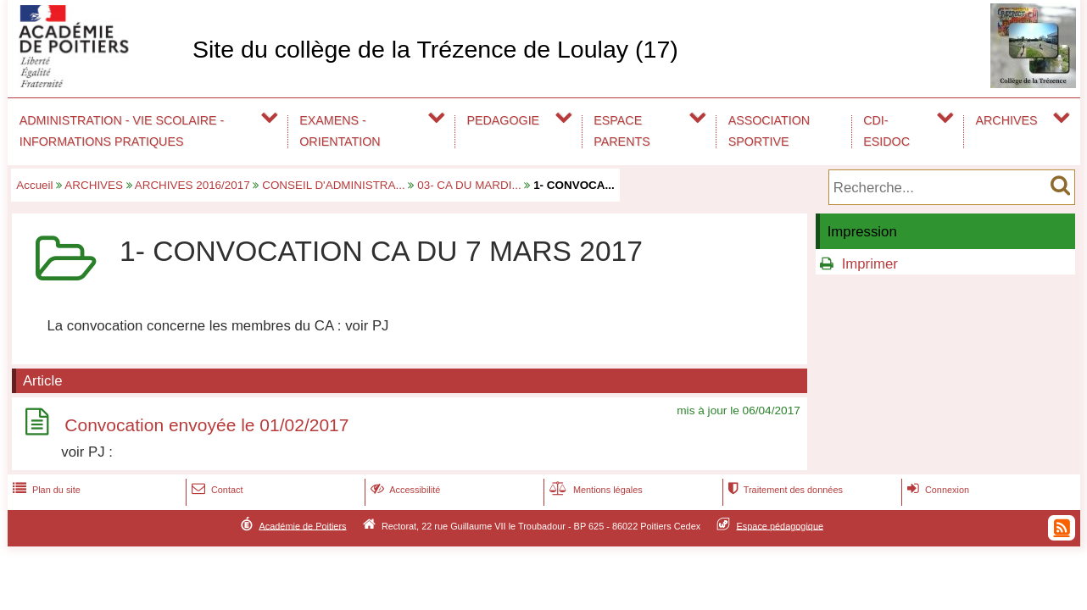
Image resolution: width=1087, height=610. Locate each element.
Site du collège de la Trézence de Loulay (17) (435, 49)
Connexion (936, 490)
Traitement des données (784, 490)
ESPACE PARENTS (621, 131)
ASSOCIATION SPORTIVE (769, 131)
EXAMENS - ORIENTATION (339, 131)
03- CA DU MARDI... (469, 185)
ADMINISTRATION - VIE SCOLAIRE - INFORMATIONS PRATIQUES (122, 131)
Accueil (34, 185)
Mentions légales (594, 490)
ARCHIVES (1007, 120)
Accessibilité (404, 490)
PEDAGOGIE (503, 120)
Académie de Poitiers (302, 525)
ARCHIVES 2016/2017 (192, 185)
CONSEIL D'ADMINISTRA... (333, 185)
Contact (215, 490)
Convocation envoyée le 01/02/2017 (206, 425)
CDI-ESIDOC (886, 131)
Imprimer (870, 264)
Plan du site (45, 490)
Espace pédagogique (780, 525)
